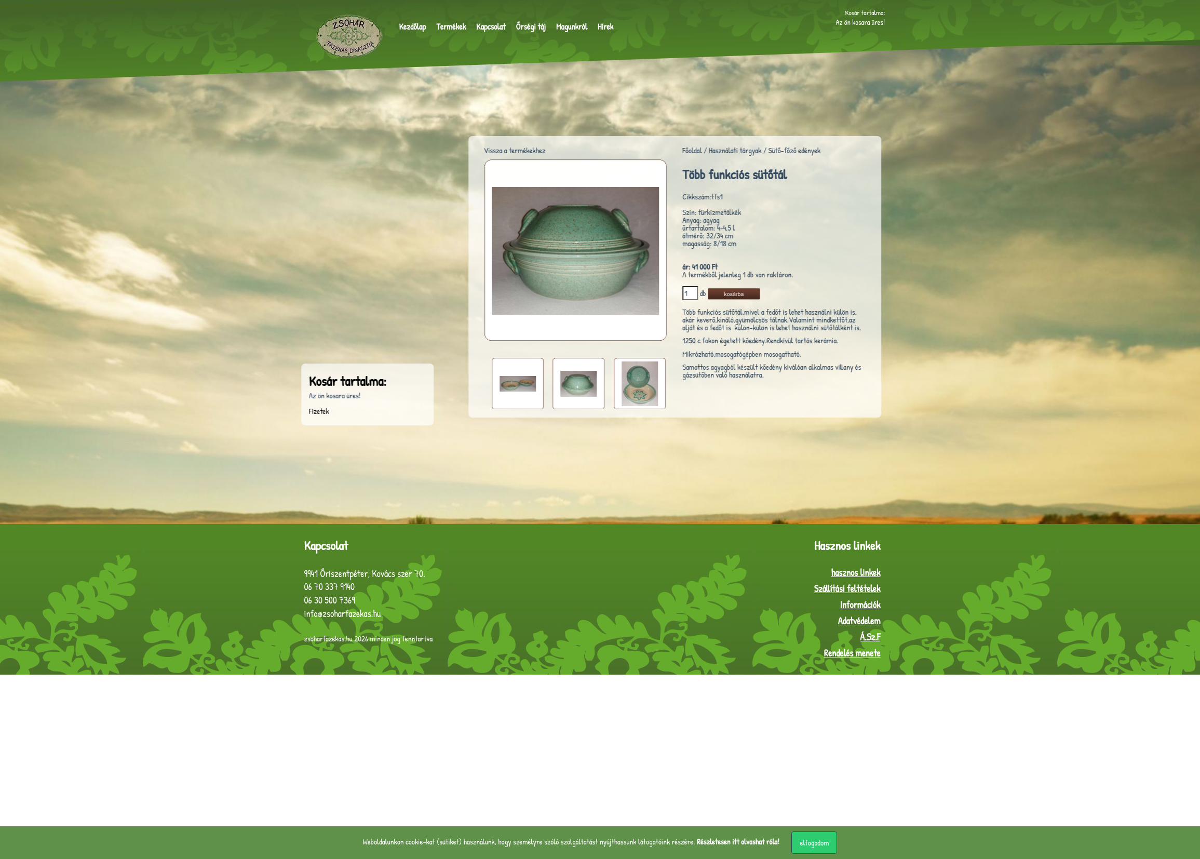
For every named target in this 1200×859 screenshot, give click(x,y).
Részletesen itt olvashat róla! (738, 841)
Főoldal (726, 150)
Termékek (451, 26)
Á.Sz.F (870, 636)
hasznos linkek (856, 572)
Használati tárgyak (770, 150)
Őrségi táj (531, 26)
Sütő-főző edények (829, 150)
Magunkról (571, 26)
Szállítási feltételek (847, 588)
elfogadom (814, 842)
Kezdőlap (412, 26)
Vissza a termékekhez (550, 150)
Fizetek (251, 411)
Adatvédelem (859, 620)
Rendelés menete (852, 653)
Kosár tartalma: (869, 11)
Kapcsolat (490, 26)
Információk (860, 604)
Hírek (605, 26)
